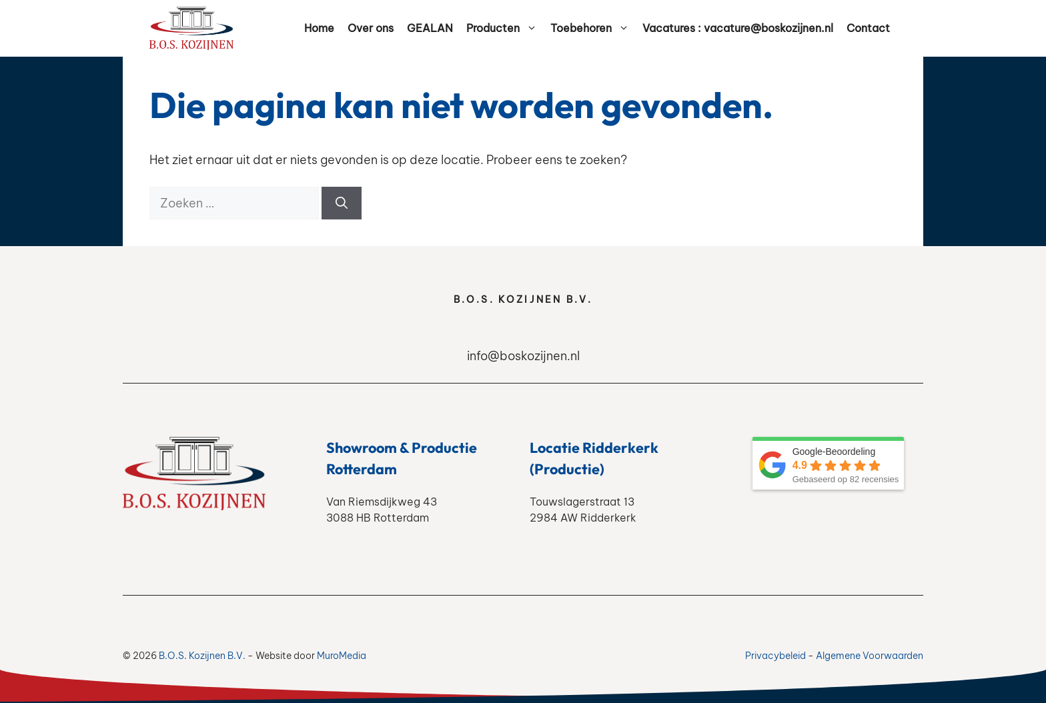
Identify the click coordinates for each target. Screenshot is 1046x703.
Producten (505, 28)
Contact (868, 28)
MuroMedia (341, 656)
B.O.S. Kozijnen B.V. (202, 656)
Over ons (371, 28)
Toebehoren (593, 28)
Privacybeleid (775, 656)
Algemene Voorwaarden (869, 656)
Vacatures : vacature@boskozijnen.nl (737, 28)
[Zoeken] (342, 203)
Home (319, 28)
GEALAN (430, 28)
